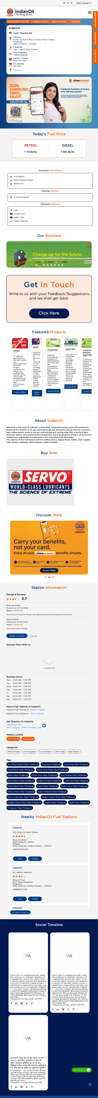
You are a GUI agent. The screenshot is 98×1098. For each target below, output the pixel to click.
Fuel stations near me (18, 21)
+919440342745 (20, 849)
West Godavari (59, 21)
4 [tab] (47, 264)
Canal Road (28, 739)
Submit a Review (17, 636)
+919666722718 (20, 889)
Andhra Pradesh (40, 21)
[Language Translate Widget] (83, 3)
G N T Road (13, 739)
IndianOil (17, 828)
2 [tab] (51, 119)
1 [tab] (47, 119)
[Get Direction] (44, 727)
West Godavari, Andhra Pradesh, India (24, 727)
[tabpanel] (49, 100)
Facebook (17, 70)
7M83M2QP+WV (14, 725)
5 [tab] (51, 264)
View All (33, 636)
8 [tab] (62, 264)
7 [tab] (58, 264)
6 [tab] (54, 264)
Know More (20, 392)
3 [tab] (43, 264)
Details (35, 858)
